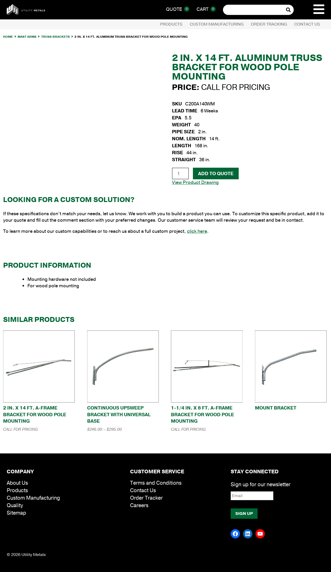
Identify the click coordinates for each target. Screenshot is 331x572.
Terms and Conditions (156, 483)
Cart (206, 9)
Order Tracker (146, 497)
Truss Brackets (55, 37)
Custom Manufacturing (217, 24)
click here (197, 231)
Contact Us (307, 24)
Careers (139, 505)
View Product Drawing (195, 182)
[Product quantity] (180, 173)
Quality (15, 505)
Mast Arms (27, 37)
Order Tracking (269, 24)
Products (171, 24)
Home (8, 37)
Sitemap (16, 512)
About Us (17, 483)
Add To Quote (216, 174)
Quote (177, 9)
